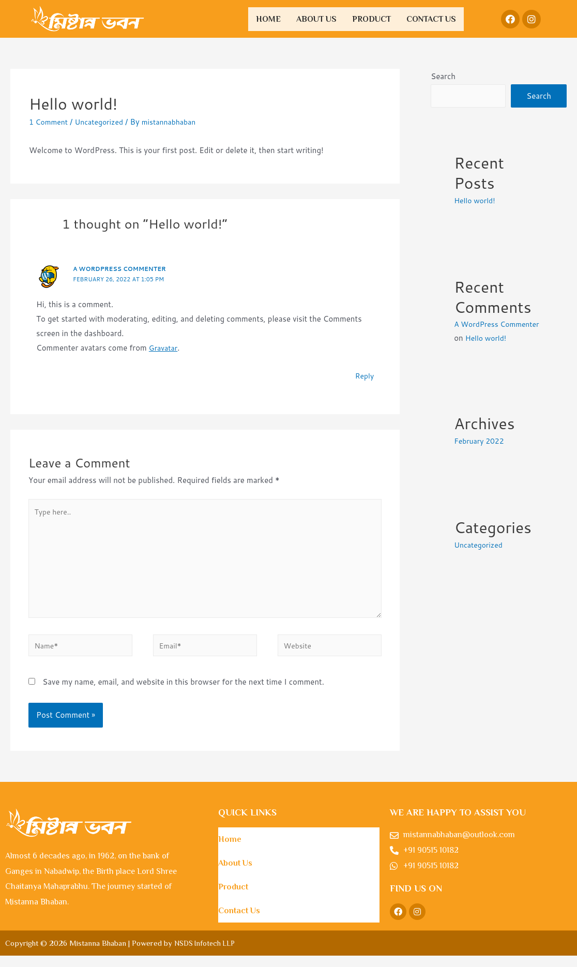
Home (268, 19)
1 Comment (50, 121)
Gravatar (164, 347)
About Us (316, 19)
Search (443, 76)
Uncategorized (104, 121)
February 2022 (481, 455)
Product (371, 19)
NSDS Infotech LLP (206, 954)
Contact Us (431, 19)
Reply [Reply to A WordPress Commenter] (364, 375)
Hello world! (476, 201)
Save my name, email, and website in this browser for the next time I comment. (183, 693)
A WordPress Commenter (123, 268)
